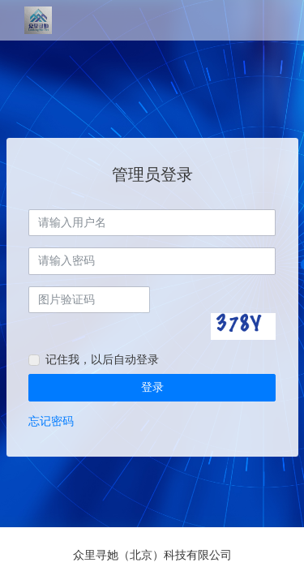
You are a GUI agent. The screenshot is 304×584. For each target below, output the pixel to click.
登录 (152, 386)
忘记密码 (51, 420)
